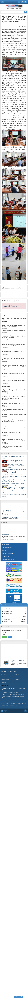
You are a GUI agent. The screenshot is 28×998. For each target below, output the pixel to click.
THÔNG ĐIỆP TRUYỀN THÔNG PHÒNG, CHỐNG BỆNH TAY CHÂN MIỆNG (15, 466)
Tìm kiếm (4, 682)
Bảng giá (4, 550)
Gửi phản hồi (18, 997)
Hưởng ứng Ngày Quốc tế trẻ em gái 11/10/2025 (13, 483)
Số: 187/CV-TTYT (6, 511)
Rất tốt (4, 632)
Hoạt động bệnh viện (7, 547)
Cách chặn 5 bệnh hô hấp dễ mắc (10, 518)
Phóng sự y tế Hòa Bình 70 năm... (17, 661)
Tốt (3, 634)
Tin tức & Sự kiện (6, 556)
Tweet (3, 295)
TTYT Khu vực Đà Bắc (16, 703)
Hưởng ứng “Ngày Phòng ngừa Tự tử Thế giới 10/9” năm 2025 (14, 495)
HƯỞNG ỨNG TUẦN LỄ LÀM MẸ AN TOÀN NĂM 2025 (13, 491)
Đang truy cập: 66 (5, 685)
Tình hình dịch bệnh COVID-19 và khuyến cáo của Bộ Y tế (15, 461)
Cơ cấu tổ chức (5, 544)
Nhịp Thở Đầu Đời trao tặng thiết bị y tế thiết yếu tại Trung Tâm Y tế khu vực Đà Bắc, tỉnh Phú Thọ (16, 471)
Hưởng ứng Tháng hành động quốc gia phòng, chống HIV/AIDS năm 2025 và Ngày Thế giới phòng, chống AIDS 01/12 (14, 476)
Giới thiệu (4, 674)
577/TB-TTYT (5, 535)
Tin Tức (17, 674)
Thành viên (4, 676)
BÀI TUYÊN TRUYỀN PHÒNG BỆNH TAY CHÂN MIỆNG (13, 457)
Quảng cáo (17, 679)
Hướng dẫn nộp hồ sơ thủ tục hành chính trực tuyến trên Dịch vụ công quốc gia (14, 480)
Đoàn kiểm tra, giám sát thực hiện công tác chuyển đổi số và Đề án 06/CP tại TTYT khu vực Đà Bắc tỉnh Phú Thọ (16, 487)
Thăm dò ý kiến (5, 679)
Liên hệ (16, 676)
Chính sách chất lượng (7, 553)
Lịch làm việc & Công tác (8, 559)
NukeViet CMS (4, 705)
